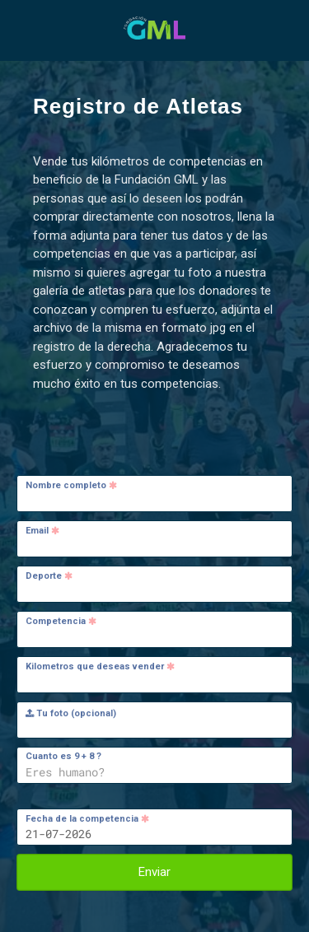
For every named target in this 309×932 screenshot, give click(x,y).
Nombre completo (71, 485)
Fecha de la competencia (87, 818)
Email (42, 530)
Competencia (61, 621)
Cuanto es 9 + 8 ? (63, 756)
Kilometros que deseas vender (100, 666)
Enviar (154, 871)
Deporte (49, 576)
